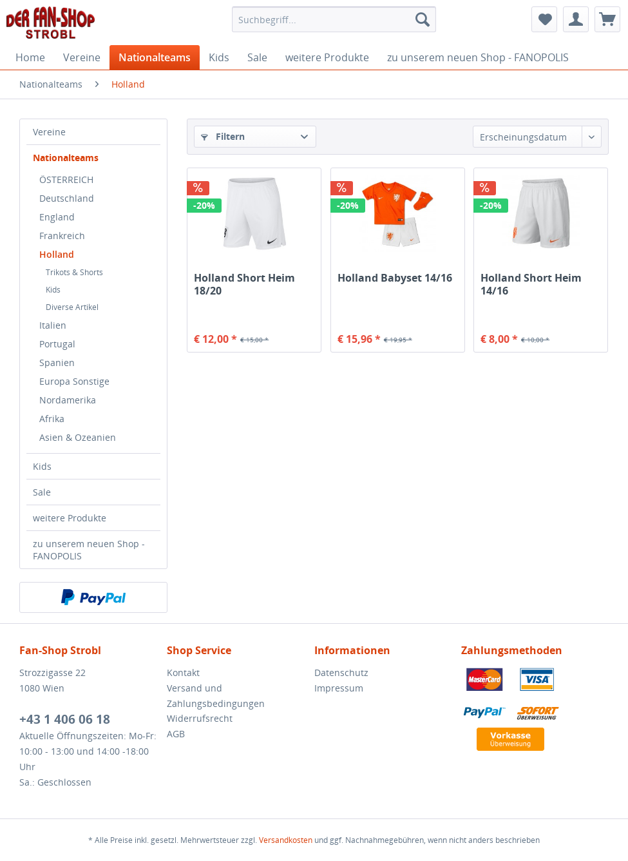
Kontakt (183, 672)
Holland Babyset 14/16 (395, 278)
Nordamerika (67, 400)
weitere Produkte (69, 518)
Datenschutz (341, 672)
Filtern (223, 136)
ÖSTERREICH (66, 179)
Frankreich (62, 235)
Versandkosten (285, 840)
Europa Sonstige (74, 381)
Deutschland (66, 198)
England (57, 217)
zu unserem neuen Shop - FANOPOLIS (89, 549)
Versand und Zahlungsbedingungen (216, 696)
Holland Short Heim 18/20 (244, 284)
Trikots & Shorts (74, 272)
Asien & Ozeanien (77, 437)
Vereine (49, 132)
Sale (42, 492)
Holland (56, 254)
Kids (53, 289)
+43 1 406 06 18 (64, 719)
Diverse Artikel (72, 307)
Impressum (338, 688)
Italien (52, 325)
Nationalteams (66, 157)
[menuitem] (334, 19)
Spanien (57, 362)
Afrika (51, 418)
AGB (176, 734)
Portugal (57, 344)
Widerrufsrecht (200, 718)
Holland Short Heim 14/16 (531, 284)
